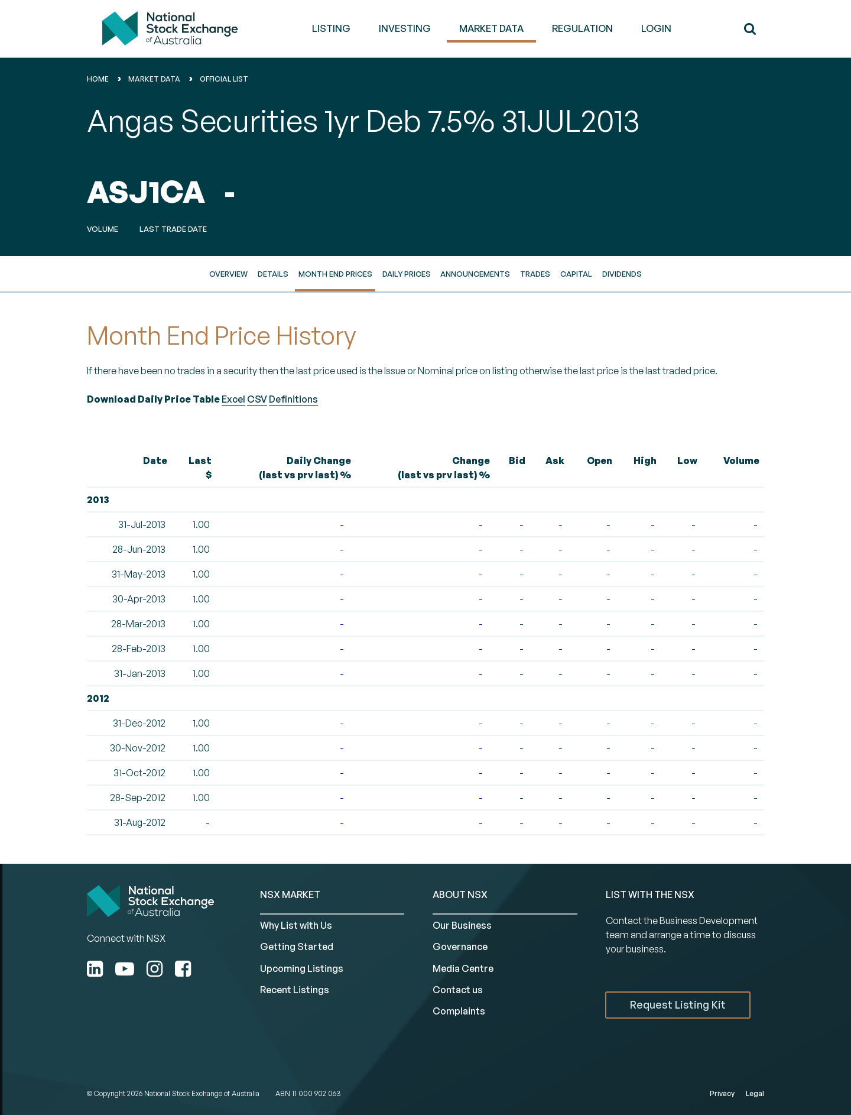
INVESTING (405, 28)
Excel (233, 399)
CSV (257, 399)
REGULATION (582, 28)
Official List (224, 78)
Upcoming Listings (301, 968)
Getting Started (296, 946)
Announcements (475, 273)
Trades (535, 273)
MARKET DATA (491, 28)
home (98, 78)
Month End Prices (335, 273)
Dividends (622, 273)
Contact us (458, 990)
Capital (576, 273)
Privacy (722, 1093)
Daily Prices (406, 273)
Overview (228, 273)
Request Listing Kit (678, 1004)
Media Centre (463, 968)
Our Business (462, 925)
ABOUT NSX (460, 894)
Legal (755, 1093)
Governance (460, 946)
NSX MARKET (290, 894)
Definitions (293, 399)
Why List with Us (296, 925)
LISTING (331, 28)
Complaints (459, 1011)
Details (273, 273)
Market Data (154, 78)
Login (656, 28)
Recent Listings (294, 990)
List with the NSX (650, 894)
